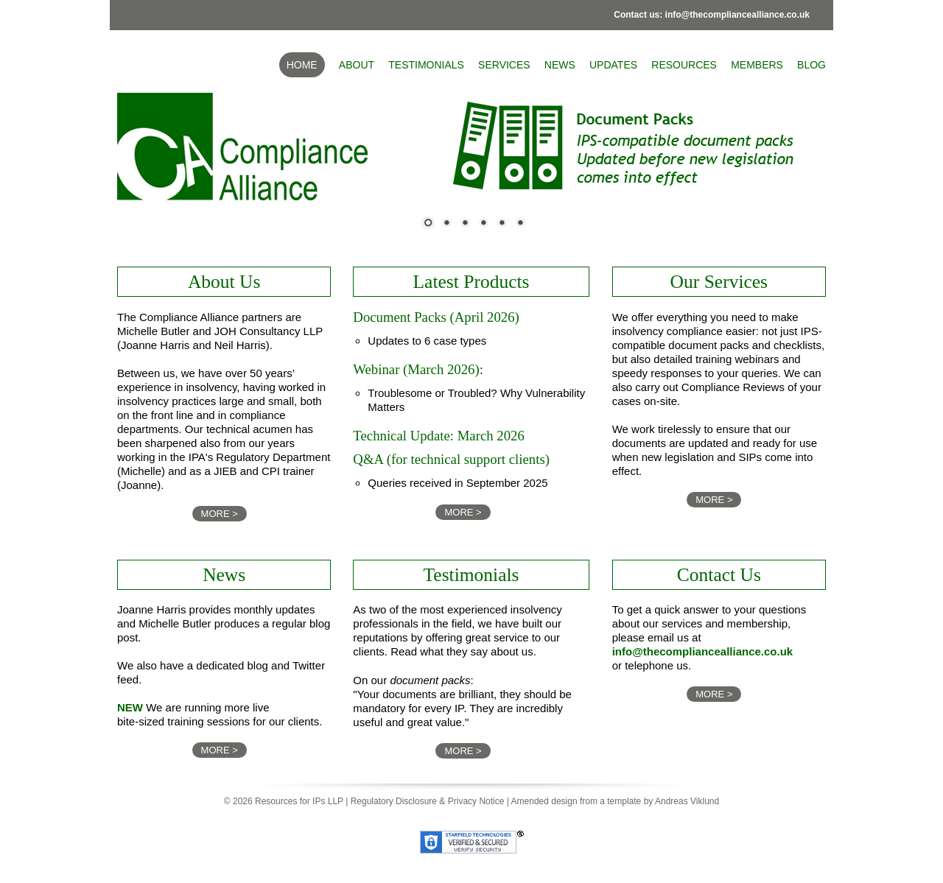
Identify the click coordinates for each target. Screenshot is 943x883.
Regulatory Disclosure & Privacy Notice (428, 801)
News (559, 65)
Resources (684, 65)
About (356, 65)
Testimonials (426, 65)
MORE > (219, 513)
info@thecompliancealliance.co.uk (702, 651)
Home (302, 65)
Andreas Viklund (687, 801)
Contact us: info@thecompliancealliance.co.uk (712, 15)
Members (757, 65)
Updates (613, 65)
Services (504, 65)
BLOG (811, 65)
